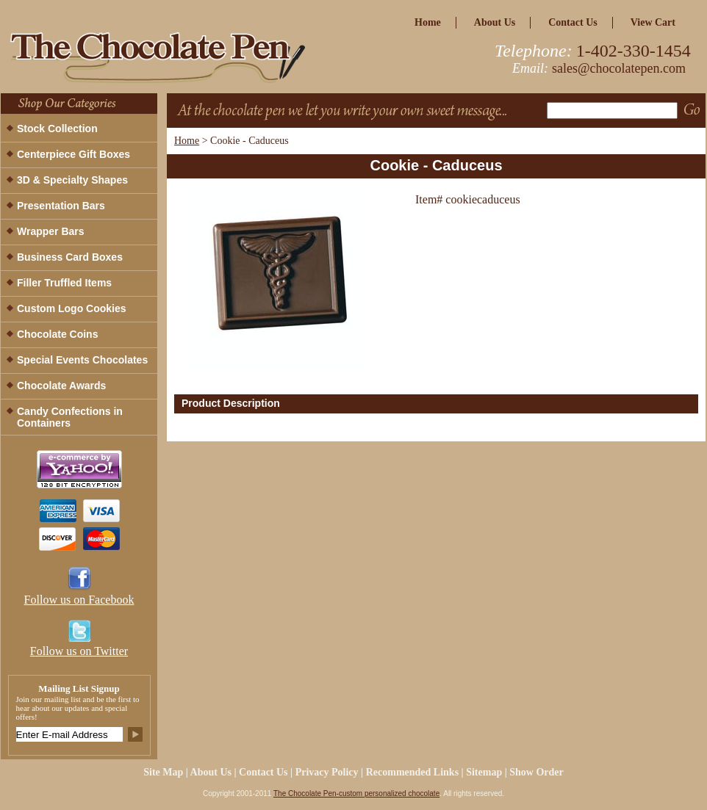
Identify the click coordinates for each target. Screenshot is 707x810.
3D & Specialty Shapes (72, 180)
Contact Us (572, 22)
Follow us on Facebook (79, 599)
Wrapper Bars (51, 231)
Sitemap (484, 772)
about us (494, 22)
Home (186, 140)
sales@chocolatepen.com (619, 68)
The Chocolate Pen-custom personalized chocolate (356, 793)
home (427, 22)
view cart (653, 22)
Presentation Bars (61, 205)
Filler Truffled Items (64, 283)
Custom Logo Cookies (71, 308)
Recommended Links (412, 772)
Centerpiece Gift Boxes (73, 154)
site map (163, 772)
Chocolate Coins (57, 334)
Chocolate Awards (61, 385)
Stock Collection (57, 128)
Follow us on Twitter (79, 651)
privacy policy (327, 772)
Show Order (536, 772)
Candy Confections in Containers (70, 417)
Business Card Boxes (70, 257)
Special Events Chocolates (82, 360)
